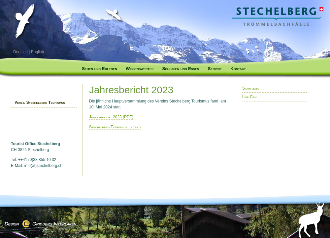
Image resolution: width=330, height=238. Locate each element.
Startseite (250, 88)
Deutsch (20, 52)
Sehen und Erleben (99, 68)
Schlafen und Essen (180, 68)
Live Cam (249, 97)
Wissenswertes (139, 68)
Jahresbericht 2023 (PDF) (111, 117)
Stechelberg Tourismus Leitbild (115, 127)
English (37, 52)
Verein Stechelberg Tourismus (40, 102)
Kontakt (238, 68)
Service (215, 68)
